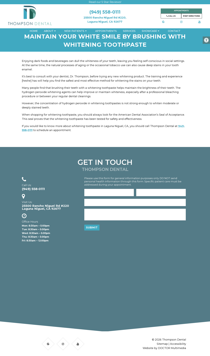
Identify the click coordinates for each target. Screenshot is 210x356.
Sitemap (162, 343)
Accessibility (178, 343)
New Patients (74, 30)
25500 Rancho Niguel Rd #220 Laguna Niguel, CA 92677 (45, 207)
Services (129, 30)
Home (34, 30)
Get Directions (191, 16)
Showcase (149, 30)
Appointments (181, 10)
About (48, 30)
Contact (174, 30)
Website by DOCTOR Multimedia (164, 348)
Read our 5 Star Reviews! (105, 2)
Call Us (171, 16)
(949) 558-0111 (104, 12)
